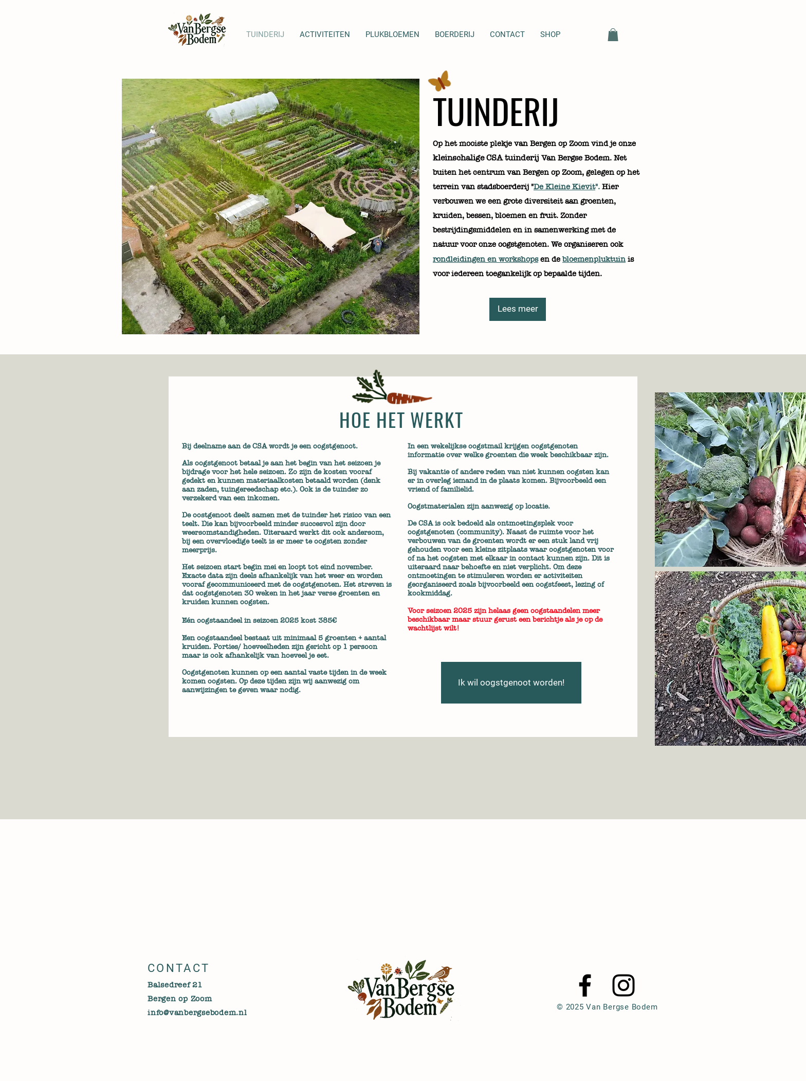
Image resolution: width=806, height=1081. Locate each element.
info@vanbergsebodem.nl (197, 1012)
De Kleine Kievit (564, 186)
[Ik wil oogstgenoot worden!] (511, 683)
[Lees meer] (517, 309)
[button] (613, 34)
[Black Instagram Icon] (623, 985)
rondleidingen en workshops (485, 259)
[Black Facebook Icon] (585, 985)
